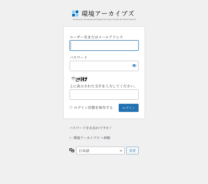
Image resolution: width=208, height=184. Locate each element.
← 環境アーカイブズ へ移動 (90, 137)
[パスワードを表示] (133, 66)
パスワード (79, 57)
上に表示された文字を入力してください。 (104, 85)
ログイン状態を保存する (93, 107)
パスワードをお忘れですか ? (90, 127)
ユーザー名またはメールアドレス (96, 36)
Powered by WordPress (104, 15)
